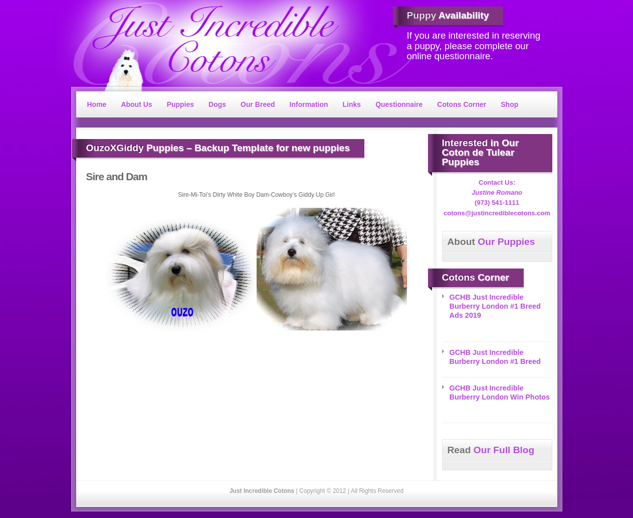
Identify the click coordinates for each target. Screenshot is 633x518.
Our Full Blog (491, 450)
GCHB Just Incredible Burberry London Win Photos (500, 392)
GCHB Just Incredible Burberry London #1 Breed (495, 356)
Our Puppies (491, 241)
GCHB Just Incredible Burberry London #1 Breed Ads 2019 (495, 306)
